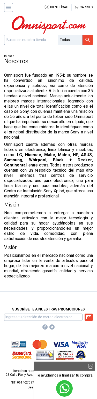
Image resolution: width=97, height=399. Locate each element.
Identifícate (56, 7)
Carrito (83, 7)
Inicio (8, 56)
